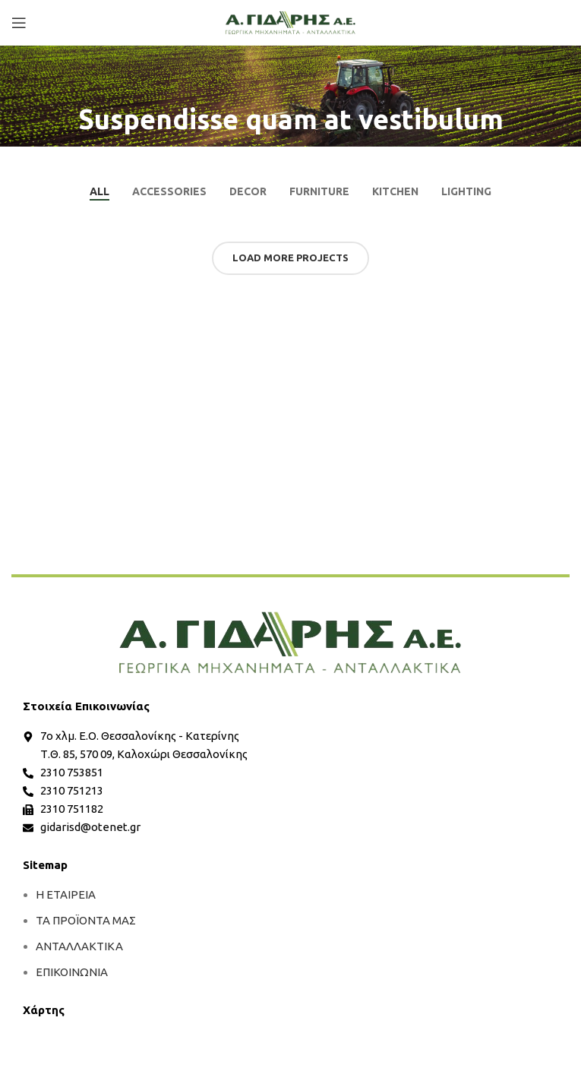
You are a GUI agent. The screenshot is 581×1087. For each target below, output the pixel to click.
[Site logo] (290, 21)
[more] (290, 643)
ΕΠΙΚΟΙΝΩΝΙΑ (72, 971)
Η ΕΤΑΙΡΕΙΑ (66, 894)
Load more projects (290, 257)
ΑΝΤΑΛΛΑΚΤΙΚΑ (79, 946)
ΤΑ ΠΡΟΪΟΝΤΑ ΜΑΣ (86, 920)
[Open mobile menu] (19, 23)
